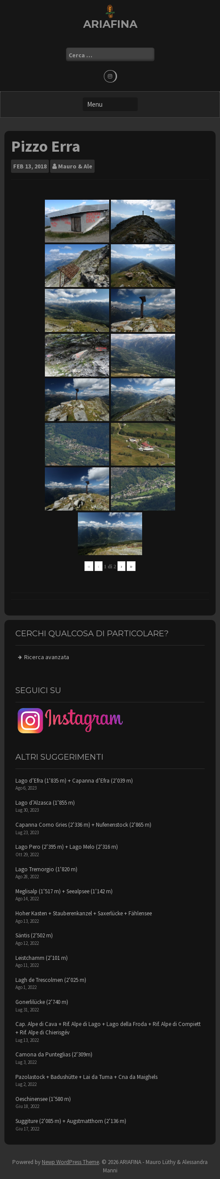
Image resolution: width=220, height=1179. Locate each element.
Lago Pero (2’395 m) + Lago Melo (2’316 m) (66, 847)
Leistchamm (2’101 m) (41, 958)
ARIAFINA (110, 24)
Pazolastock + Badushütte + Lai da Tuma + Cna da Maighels (86, 1077)
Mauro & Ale (75, 166)
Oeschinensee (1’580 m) (43, 1099)
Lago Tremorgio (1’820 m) (46, 869)
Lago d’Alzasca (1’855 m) (45, 802)
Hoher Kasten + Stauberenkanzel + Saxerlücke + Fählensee (83, 913)
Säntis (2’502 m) (34, 935)
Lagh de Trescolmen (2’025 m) (50, 980)
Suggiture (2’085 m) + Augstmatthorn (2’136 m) (70, 1121)
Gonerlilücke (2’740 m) (41, 1002)
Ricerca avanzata (46, 657)
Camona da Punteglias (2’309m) (53, 1054)
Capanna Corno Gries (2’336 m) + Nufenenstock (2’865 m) (83, 824)
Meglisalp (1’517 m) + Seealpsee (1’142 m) (64, 891)
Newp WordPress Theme (70, 1162)
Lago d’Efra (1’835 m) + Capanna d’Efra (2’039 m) (74, 780)
